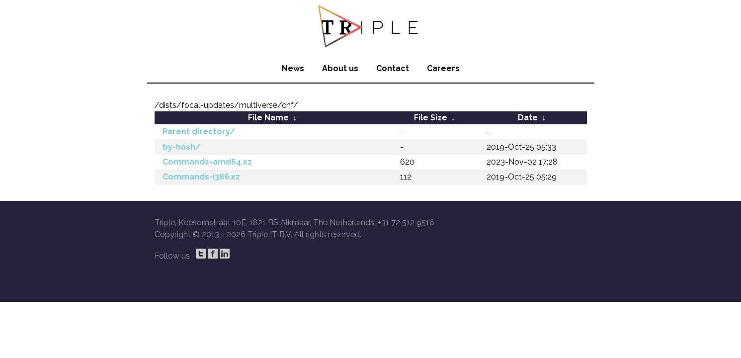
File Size (430, 117)
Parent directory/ (199, 131)
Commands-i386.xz (201, 176)
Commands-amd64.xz (207, 162)
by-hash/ (182, 147)
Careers (443, 68)
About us (340, 68)
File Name (268, 117)
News (293, 68)
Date (528, 117)
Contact (392, 68)
